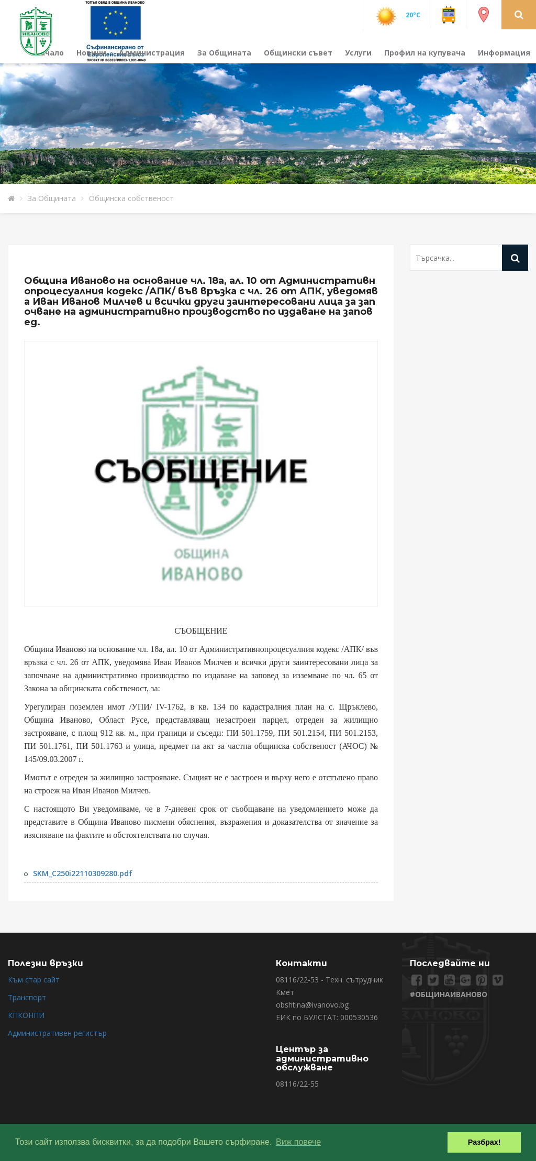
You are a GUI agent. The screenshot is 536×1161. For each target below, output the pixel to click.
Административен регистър (57, 1033)
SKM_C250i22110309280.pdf (82, 873)
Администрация (152, 53)
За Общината (224, 53)
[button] (519, 14)
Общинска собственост (131, 198)
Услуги (358, 53)
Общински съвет (298, 53)
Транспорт (27, 997)
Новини (91, 53)
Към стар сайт (34, 980)
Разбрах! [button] (484, 1142)
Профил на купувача (424, 53)
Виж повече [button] (298, 1141)
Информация (504, 53)
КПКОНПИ (26, 1015)
